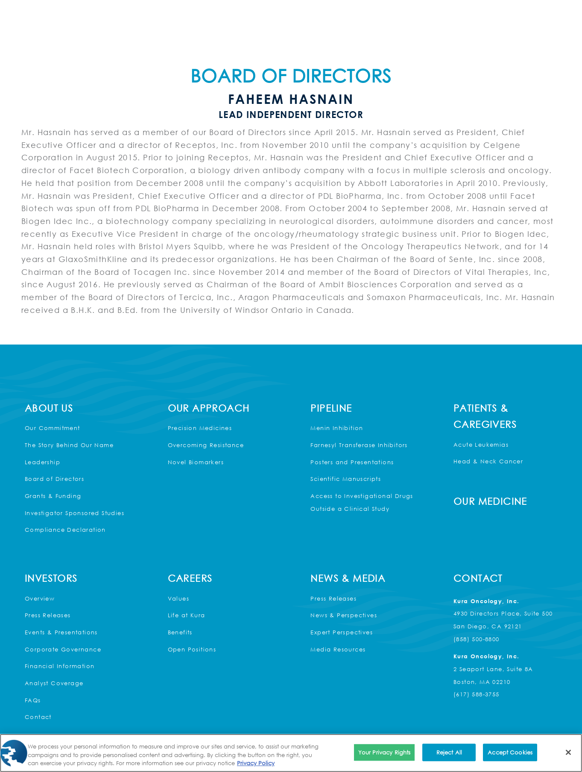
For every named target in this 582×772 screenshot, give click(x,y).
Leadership (42, 462)
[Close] (568, 752)
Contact (38, 716)
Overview (40, 598)
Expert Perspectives (341, 632)
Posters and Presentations (352, 462)
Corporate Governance (63, 649)
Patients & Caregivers (485, 416)
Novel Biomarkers (196, 462)
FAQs (33, 700)
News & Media (347, 578)
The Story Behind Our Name (69, 445)
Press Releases (48, 615)
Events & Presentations (61, 632)
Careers (190, 578)
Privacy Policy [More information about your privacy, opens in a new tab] (256, 763)
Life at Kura (186, 615)
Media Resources (338, 649)
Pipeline (331, 408)
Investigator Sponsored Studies (74, 513)
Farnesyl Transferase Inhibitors (358, 445)
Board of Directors (54, 478)
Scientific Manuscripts (345, 478)
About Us (49, 408)
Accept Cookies (510, 751)
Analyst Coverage (54, 683)
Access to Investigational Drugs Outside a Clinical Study (361, 502)
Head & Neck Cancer (488, 461)
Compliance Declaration (65, 529)
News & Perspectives (343, 615)
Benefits (180, 632)
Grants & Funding (53, 495)
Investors (51, 578)
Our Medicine (490, 501)
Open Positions (192, 649)
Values (178, 598)
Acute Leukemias (481, 444)
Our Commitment (52, 427)
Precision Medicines (200, 427)
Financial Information (59, 666)
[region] (291, 753)
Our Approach (209, 408)
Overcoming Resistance (206, 445)
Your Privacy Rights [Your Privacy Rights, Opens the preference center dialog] (384, 751)
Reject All (449, 751)
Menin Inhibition (336, 427)
